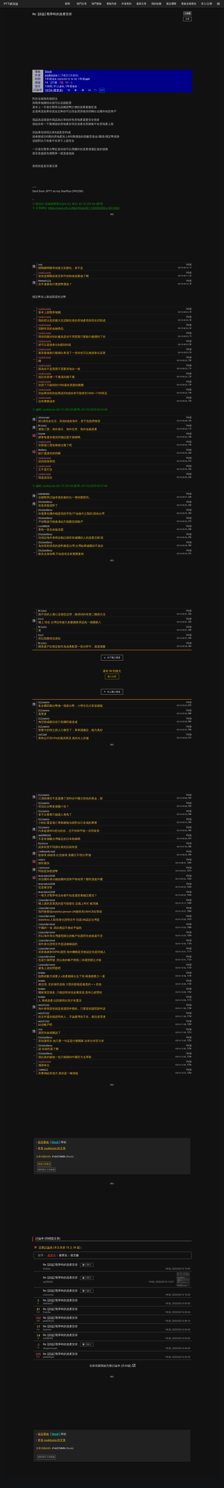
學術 (51, 1142)
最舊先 (63, 1255)
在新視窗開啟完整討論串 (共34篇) (112, 1365)
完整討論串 (46, 1247)
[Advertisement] (112, 45)
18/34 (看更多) (54, 90)
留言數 (74, 1255)
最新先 (51, 1255)
